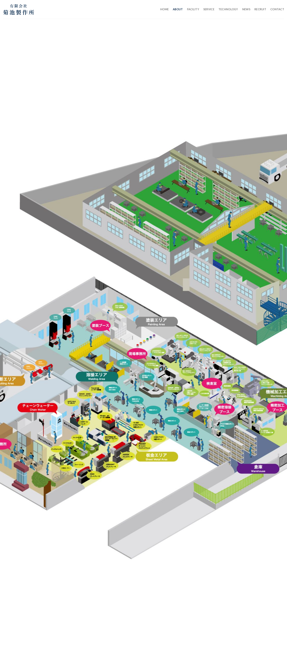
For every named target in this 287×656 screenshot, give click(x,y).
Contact (277, 9)
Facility (193, 9)
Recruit (260, 9)
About (178, 9)
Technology (228, 9)
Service (208, 9)
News (246, 9)
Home (164, 9)
